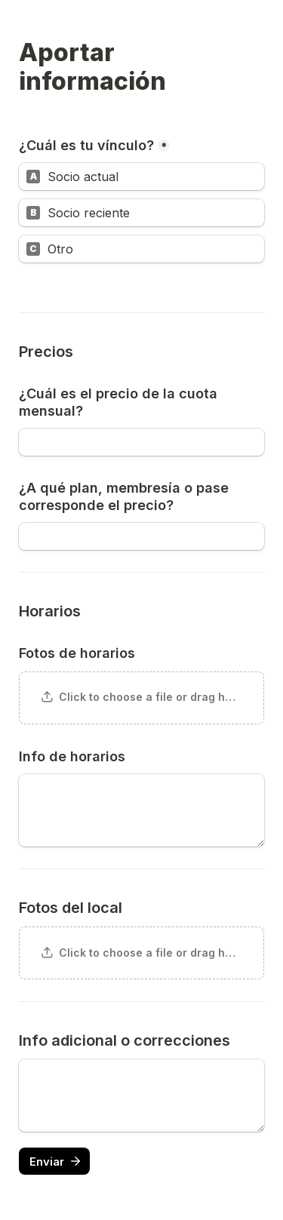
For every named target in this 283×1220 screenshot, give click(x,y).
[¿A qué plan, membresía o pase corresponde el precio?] (141, 536)
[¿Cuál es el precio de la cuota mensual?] (141, 442)
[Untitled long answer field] (141, 1095)
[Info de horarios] (141, 810)
